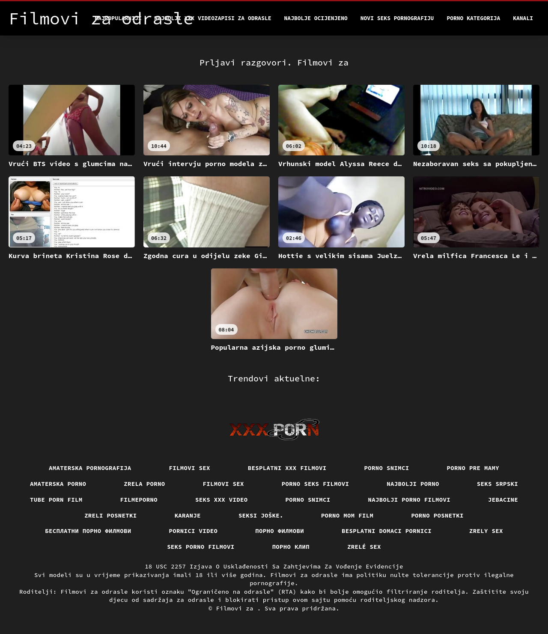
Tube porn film (56, 499)
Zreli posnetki (110, 515)
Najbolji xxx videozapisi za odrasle (213, 18)
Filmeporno (139, 499)
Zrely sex (486, 531)
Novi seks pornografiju (397, 18)
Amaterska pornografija (90, 468)
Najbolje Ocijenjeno (316, 18)
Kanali (523, 18)
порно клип (291, 547)
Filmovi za (236, 608)
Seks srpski (497, 484)
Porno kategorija (473, 18)
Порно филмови (279, 531)
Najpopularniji (118, 18)
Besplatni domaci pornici (387, 531)
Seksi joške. (260, 515)
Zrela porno (144, 484)
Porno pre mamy (473, 468)
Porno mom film (347, 515)
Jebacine (503, 499)
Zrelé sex (364, 547)
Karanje (188, 515)
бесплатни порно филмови (88, 531)
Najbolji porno (413, 484)
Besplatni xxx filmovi (287, 468)
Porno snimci (386, 468)
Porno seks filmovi (315, 484)
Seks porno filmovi (201, 547)
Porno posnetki (437, 515)
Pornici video (193, 531)
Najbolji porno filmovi (409, 499)
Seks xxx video (221, 499)
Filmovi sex (189, 468)
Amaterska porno (58, 484)
